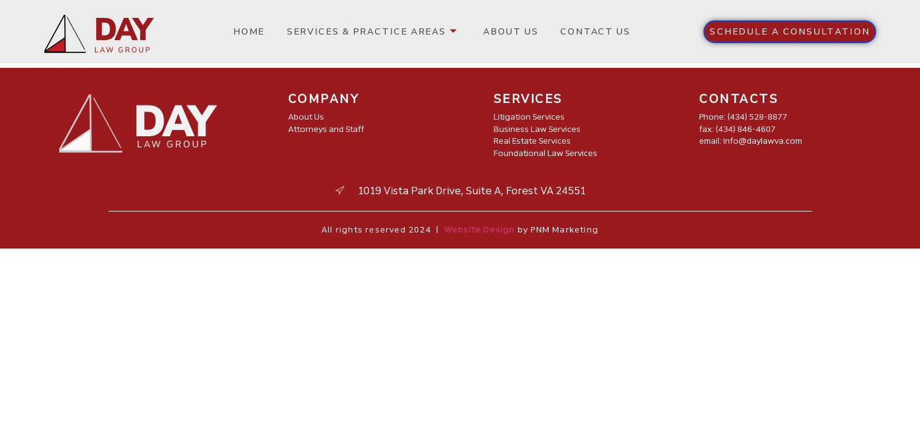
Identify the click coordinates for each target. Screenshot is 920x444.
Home (252, 31)
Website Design (479, 229)
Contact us (588, 31)
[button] (789, 31)
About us (506, 31)
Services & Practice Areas (371, 31)
